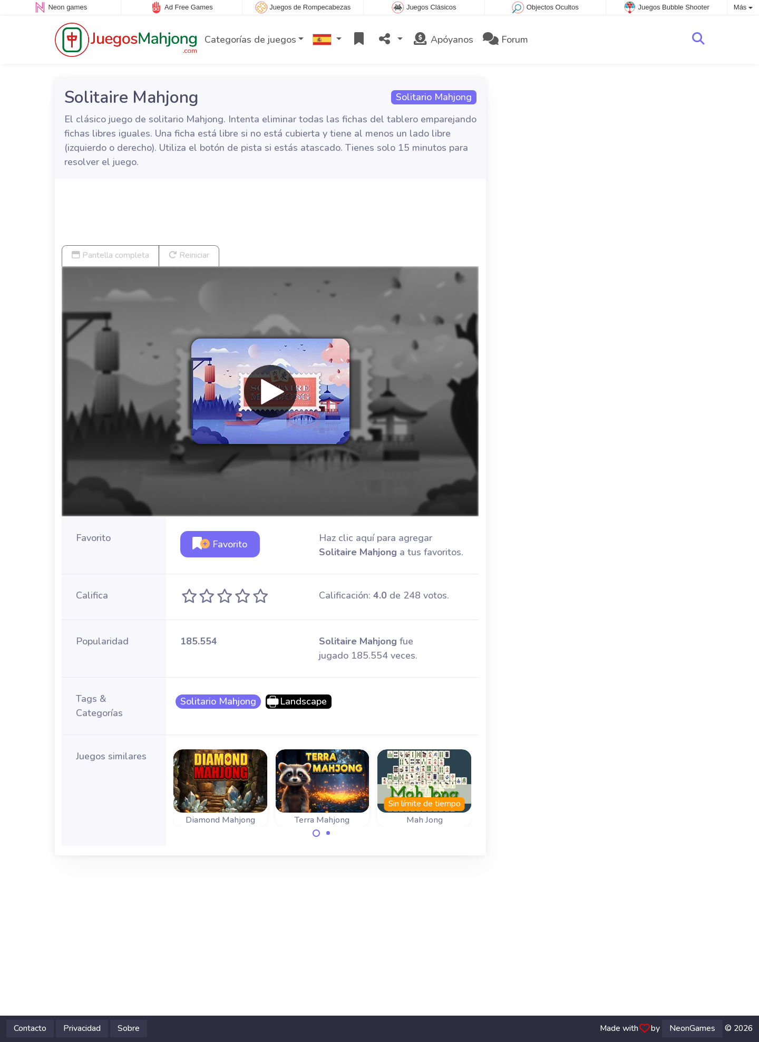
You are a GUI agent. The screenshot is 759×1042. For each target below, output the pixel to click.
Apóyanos (442, 39)
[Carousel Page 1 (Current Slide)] (316, 833)
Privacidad (82, 1028)
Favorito (219, 544)
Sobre (129, 1028)
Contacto (30, 1028)
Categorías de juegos (250, 39)
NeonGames (692, 1028)
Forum (505, 39)
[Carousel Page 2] (328, 833)
